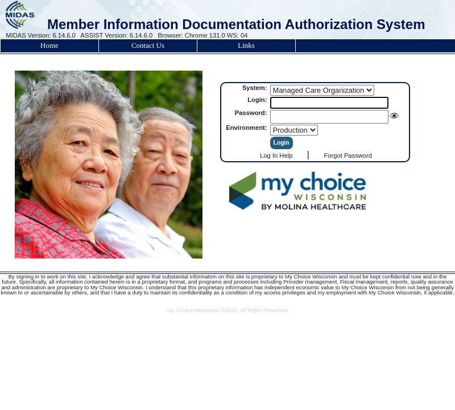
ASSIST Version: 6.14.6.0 (117, 35)
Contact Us (147, 45)
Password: (252, 112)
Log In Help (276, 155)
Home (49, 45)
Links (246, 45)
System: (255, 87)
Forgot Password (348, 155)
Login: (257, 99)
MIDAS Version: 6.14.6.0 (41, 35)
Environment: (247, 127)
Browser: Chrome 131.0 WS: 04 (203, 35)
